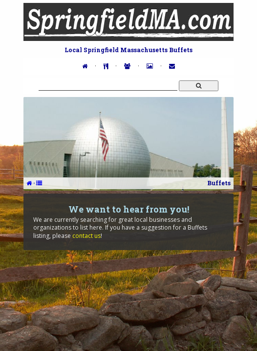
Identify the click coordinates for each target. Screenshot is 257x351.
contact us (86, 236)
